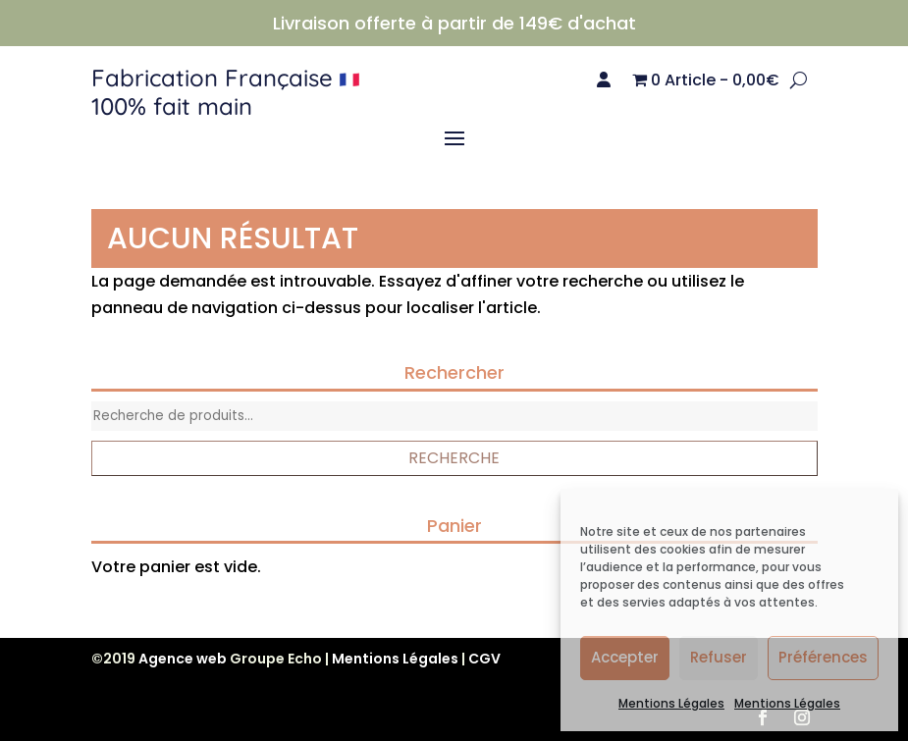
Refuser (718, 657)
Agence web (182, 658)
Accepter (625, 657)
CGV (484, 658)
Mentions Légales (671, 703)
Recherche (454, 458)
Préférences (823, 657)
